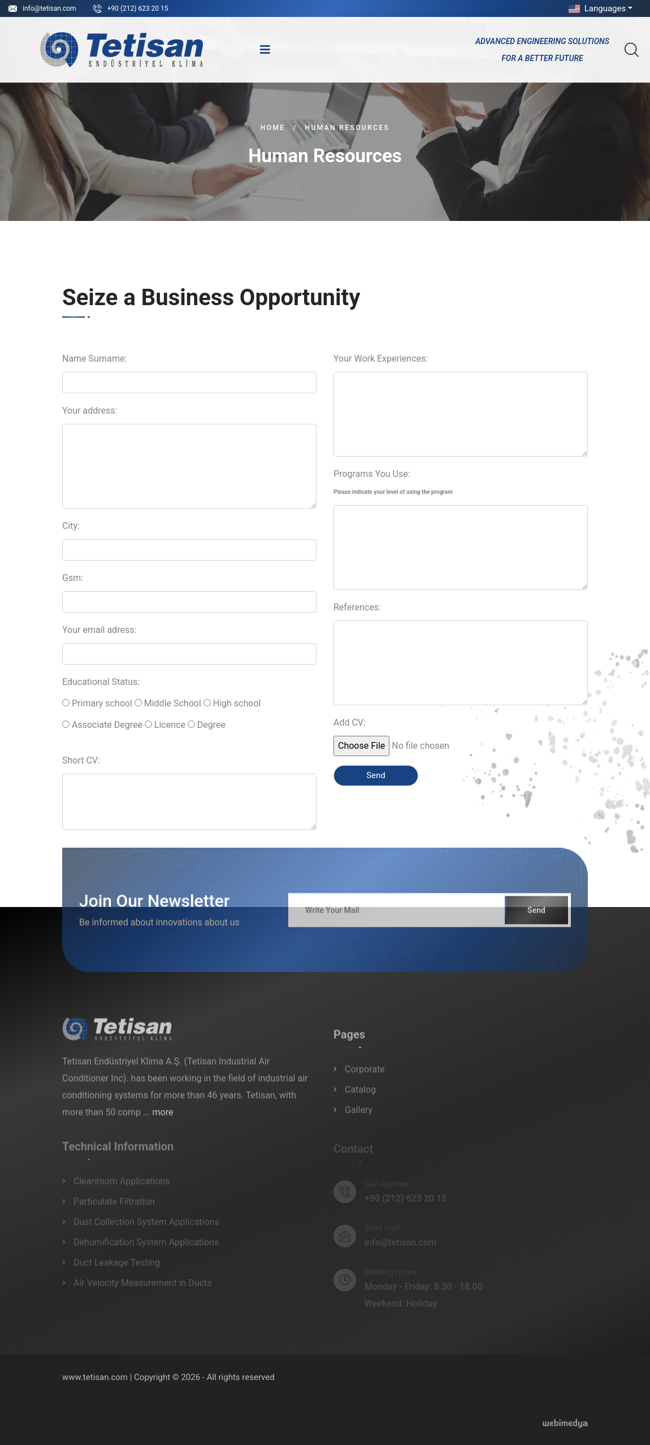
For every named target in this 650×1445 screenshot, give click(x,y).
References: (357, 607)
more (163, 1117)
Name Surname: (94, 358)
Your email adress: (99, 629)
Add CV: (349, 722)
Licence (165, 724)
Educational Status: (101, 681)
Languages (596, 8)
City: (71, 525)
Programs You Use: (393, 481)
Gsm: (72, 577)
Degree (207, 724)
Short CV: (81, 760)
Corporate (365, 1075)
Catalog (360, 1095)
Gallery (358, 1115)
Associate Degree (102, 724)
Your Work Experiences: (380, 358)
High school (232, 703)
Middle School (168, 703)
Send (536, 915)
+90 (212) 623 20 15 (137, 8)
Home (273, 128)
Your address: (89, 410)
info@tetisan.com (49, 8)
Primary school (97, 703)
